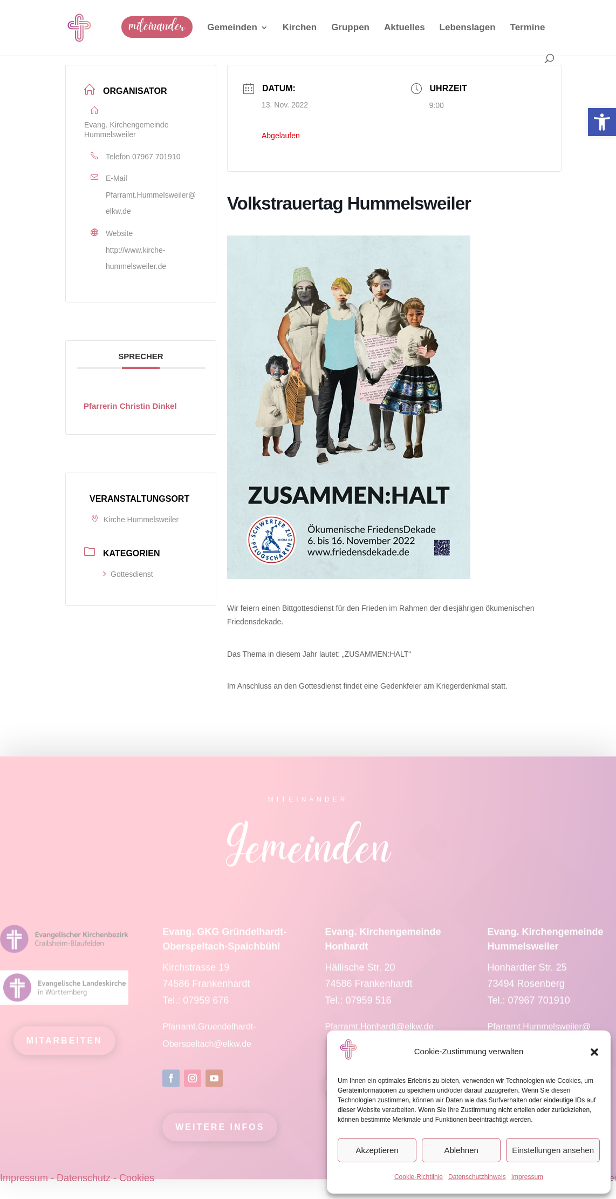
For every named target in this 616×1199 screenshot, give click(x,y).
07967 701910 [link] (156, 156)
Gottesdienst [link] (128, 574)
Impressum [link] (527, 1177)
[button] (594, 1052)
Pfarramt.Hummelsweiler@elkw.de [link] (151, 203)
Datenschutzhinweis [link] (477, 1177)
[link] (602, 122)
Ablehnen (461, 1150)
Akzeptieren (376, 1150)
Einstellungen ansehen (553, 1150)
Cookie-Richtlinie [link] (418, 1177)
